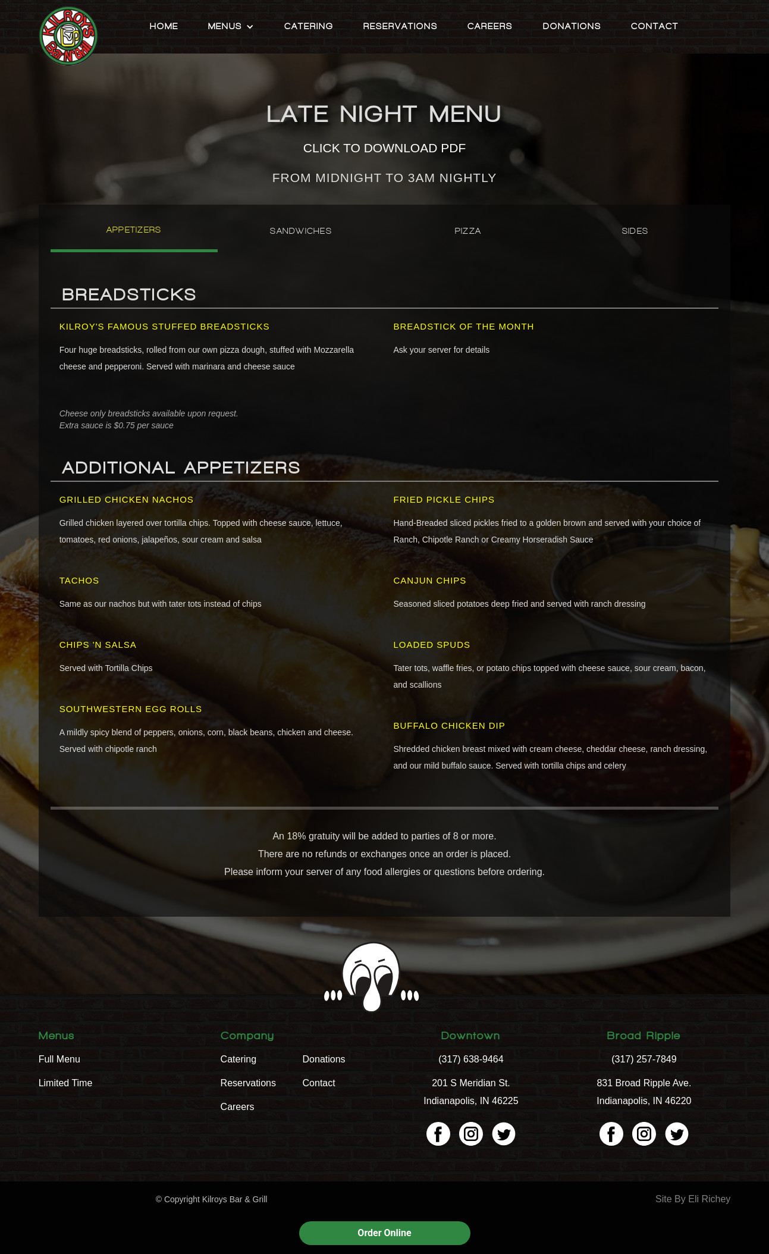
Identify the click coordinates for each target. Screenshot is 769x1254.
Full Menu (59, 1059)
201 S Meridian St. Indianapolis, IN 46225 (470, 1092)
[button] (231, 27)
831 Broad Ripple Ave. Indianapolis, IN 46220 (644, 1092)
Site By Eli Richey (692, 1199)
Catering (309, 26)
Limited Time (66, 1083)
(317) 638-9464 (470, 1059)
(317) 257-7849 (643, 1059)
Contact (655, 26)
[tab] (134, 234)
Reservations (400, 26)
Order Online (384, 1233)
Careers (490, 26)
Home (164, 26)
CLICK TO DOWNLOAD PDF (384, 148)
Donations (572, 26)
